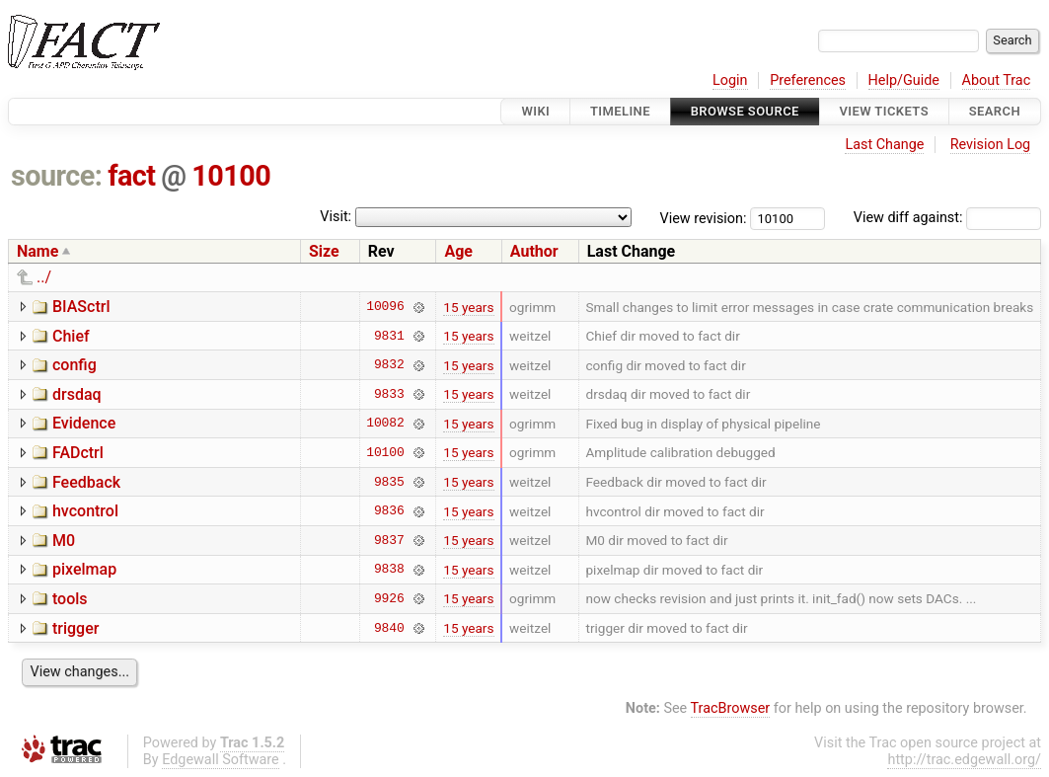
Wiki (535, 111)
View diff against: (947, 217)
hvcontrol (85, 511)
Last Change (884, 144)
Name (37, 251)
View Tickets (884, 111)
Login (730, 80)
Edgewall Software (220, 759)
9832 (389, 365)
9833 (389, 394)
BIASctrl (81, 306)
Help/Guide (903, 80)
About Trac (996, 80)
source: (57, 176)
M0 (63, 540)
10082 (385, 423)
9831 (389, 336)
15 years (468, 307)
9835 (389, 482)
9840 (389, 628)
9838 (389, 570)
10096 (385, 307)
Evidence (83, 423)
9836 (389, 511)
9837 (389, 540)
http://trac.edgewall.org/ (964, 759)
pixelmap (84, 569)
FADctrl (78, 452)
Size (324, 251)
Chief (71, 336)
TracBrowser (731, 708)
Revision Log (990, 144)
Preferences (808, 80)
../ (44, 277)
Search (994, 111)
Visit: (335, 216)
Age (458, 251)
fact (131, 176)
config (74, 364)
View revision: (703, 217)
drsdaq (77, 394)
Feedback (86, 482)
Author (534, 251)
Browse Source (745, 111)
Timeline (620, 111)
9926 (389, 598)
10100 (230, 176)
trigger (75, 628)
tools (70, 598)
